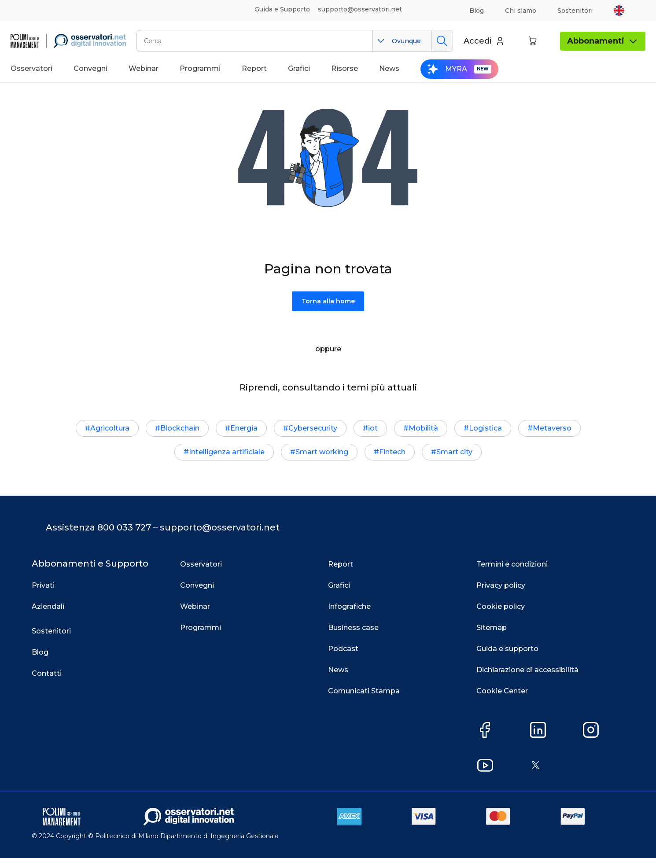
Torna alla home (328, 301)
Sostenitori (575, 11)
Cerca (442, 41)
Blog (476, 11)
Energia (244, 428)
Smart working (321, 452)
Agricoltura (109, 428)
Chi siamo (520, 11)
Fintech (392, 452)
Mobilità (423, 428)
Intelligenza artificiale (227, 452)
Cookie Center (502, 691)
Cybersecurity (312, 428)
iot (373, 428)
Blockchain (179, 428)
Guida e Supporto (282, 9)
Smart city (454, 452)
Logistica (485, 428)
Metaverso (552, 428)
